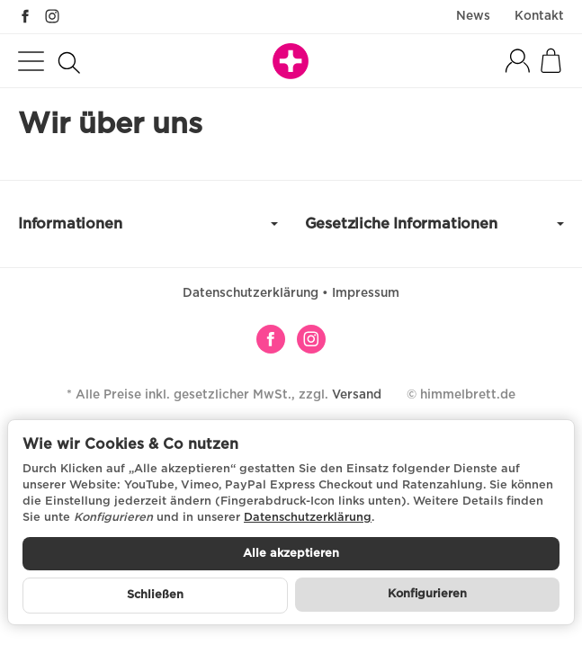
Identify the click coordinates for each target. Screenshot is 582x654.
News (473, 16)
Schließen (155, 595)
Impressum (365, 293)
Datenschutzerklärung (252, 293)
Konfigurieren (427, 594)
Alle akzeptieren (291, 554)
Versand (356, 395)
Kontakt (539, 16)
